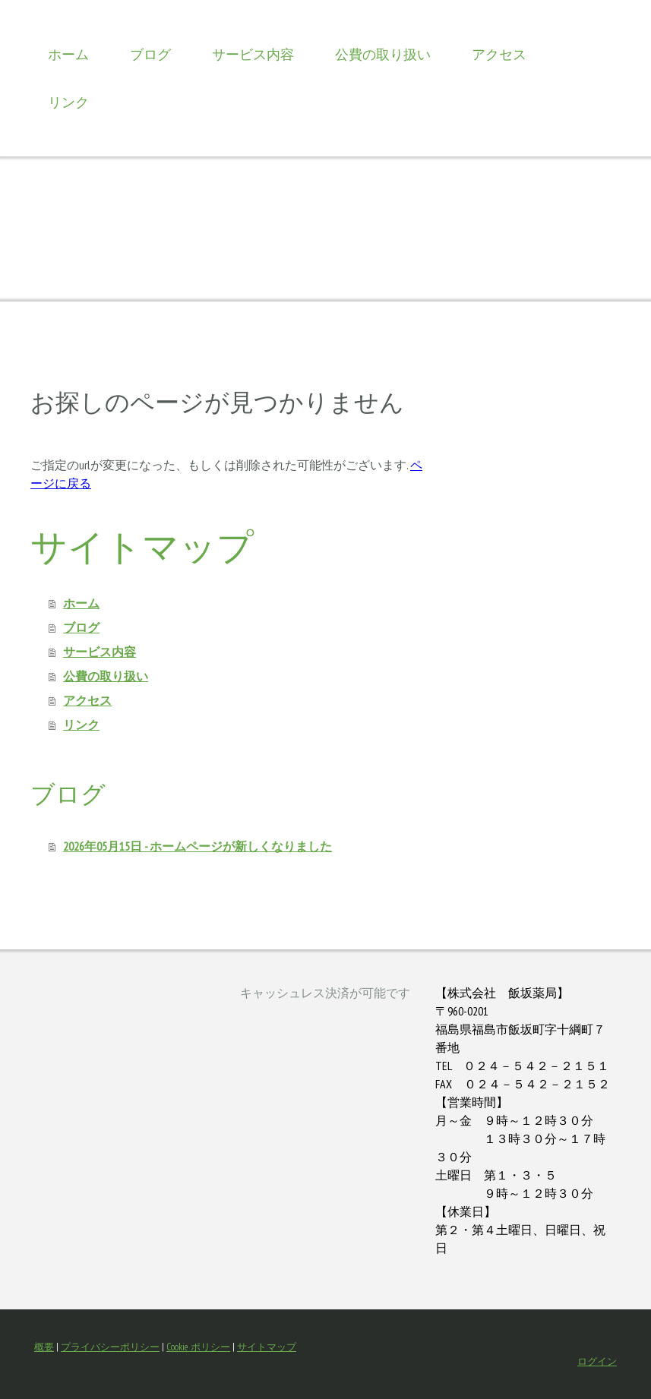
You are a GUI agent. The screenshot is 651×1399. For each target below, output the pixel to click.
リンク (68, 102)
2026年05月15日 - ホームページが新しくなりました (197, 846)
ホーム (68, 54)
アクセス (499, 54)
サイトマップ (266, 1347)
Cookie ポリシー (198, 1347)
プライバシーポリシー (110, 1347)
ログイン (597, 1361)
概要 (44, 1347)
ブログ (150, 54)
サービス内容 (253, 54)
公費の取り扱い (383, 54)
